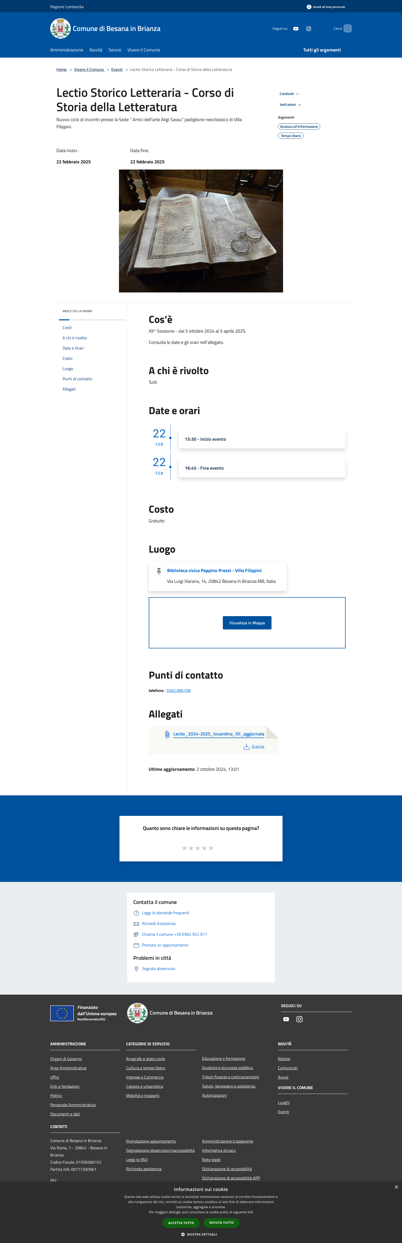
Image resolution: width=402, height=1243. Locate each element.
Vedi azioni (291, 105)
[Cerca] (345, 28)
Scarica (253, 746)
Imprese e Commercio (145, 1077)
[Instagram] (300, 28)
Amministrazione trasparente (227, 1141)
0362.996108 (178, 690)
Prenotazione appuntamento (151, 1141)
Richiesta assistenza (144, 1169)
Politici (56, 1095)
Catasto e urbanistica (144, 1086)
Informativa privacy (219, 1150)
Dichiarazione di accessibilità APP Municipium (231, 1181)
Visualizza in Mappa (247, 623)
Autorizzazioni (214, 1095)
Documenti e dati (65, 1114)
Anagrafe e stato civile (145, 1059)
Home (61, 69)
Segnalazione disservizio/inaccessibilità (160, 1150)
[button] (201, 1234)
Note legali (211, 1159)
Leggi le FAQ (137, 1159)
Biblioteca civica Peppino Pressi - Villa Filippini (214, 570)
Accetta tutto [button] (181, 1223)
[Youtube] (287, 28)
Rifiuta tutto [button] (221, 1222)
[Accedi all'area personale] (326, 7)
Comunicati (288, 1068)
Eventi (117, 69)
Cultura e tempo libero (145, 1068)
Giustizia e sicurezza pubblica (227, 1068)
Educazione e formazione (223, 1058)
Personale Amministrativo (73, 1105)
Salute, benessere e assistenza (228, 1086)
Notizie (284, 1059)
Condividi (290, 94)
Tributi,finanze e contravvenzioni (230, 1077)
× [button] (396, 1187)
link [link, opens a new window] (250, 1212)
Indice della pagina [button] (77, 311)
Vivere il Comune (89, 69)
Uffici (54, 1077)
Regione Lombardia (67, 7)
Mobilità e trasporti (142, 1095)
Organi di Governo (66, 1059)
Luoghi (284, 1102)
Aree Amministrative (68, 1068)
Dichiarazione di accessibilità (227, 1169)
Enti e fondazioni (64, 1086)
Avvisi (283, 1077)
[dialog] (201, 1212)
